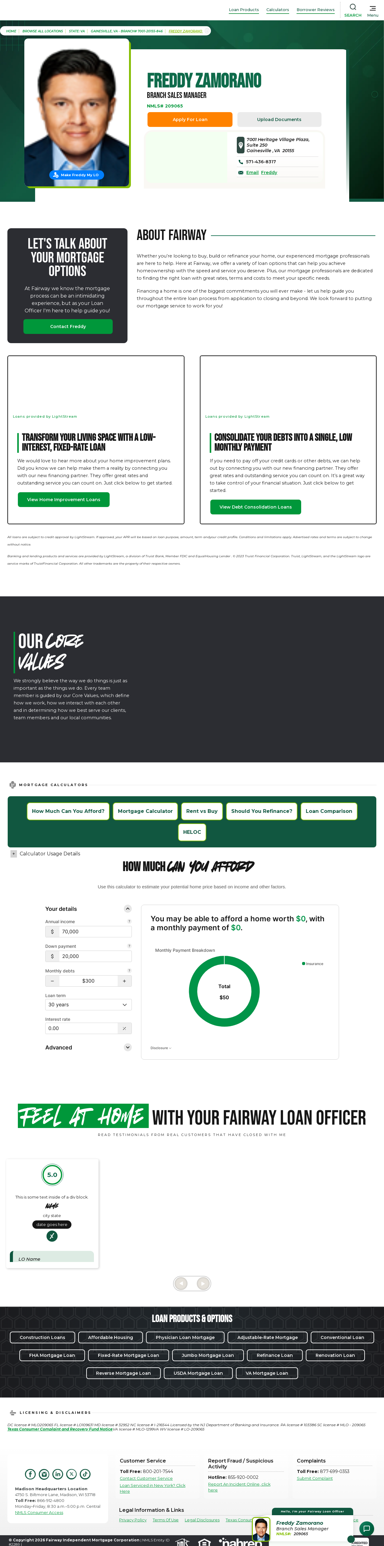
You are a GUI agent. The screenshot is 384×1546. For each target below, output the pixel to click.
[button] (52, 981)
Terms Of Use (166, 1520)
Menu (372, 15)
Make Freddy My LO (80, 175)
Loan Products (244, 9)
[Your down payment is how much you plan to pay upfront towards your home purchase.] (129, 946)
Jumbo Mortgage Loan (208, 1355)
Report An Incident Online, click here (239, 1487)
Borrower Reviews (316, 9)
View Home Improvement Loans (63, 499)
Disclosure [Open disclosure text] (161, 1048)
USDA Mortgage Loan (198, 1373)
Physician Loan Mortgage (185, 1337)
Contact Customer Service (146, 1478)
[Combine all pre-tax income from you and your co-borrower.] (129, 922)
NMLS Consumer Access (39, 1512)
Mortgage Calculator (145, 811)
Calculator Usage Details (50, 854)
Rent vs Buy (202, 811)
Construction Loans (42, 1337)
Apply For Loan (190, 119)
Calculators (277, 9)
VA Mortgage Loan (267, 1373)
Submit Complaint (315, 1478)
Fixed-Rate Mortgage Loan (128, 1355)
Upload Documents (279, 119)
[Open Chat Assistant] (366, 1528)
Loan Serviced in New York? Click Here (152, 1488)
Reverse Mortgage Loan (123, 1373)
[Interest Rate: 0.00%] (82, 1028)
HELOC (192, 832)
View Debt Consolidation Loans (256, 507)
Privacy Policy (133, 1520)
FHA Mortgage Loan (52, 1355)
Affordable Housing (110, 1337)
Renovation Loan (335, 1355)
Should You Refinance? (261, 811)
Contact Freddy (68, 326)
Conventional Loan (342, 1337)
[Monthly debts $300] (88, 981)
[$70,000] (95, 931)
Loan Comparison (329, 811)
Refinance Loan (275, 1355)
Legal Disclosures (202, 1520)
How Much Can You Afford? (68, 811)
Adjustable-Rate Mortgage (267, 1337)
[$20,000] (95, 956)
